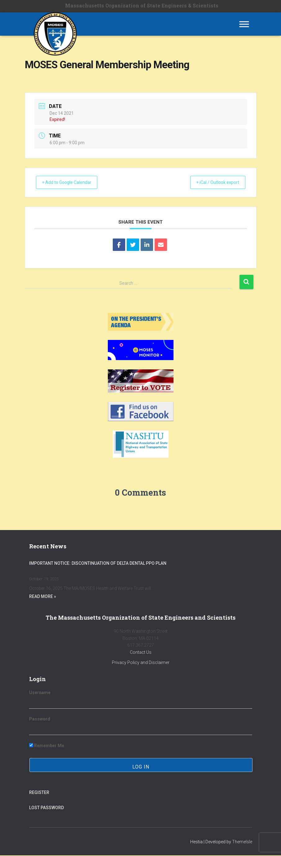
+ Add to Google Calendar (71, 182)
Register (39, 793)
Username (39, 693)
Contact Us (140, 652)
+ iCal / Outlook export (213, 182)
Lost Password (46, 808)
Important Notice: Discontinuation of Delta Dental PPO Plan (97, 563)
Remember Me (46, 745)
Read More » (42, 597)
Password (39, 719)
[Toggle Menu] (244, 24)
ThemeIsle (242, 842)
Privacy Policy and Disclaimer (140, 662)
